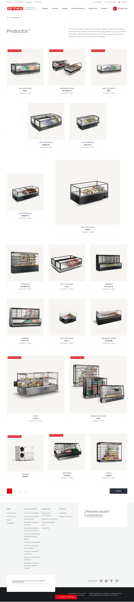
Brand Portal (45, 528)
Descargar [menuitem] (29, 2)
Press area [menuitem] (38, 2)
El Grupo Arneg (11, 516)
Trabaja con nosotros (65, 516)
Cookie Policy (106, 593)
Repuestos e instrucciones (49, 519)
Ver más (118, 491)
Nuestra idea (10, 523)
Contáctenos (63, 513)
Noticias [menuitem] (9, 2)
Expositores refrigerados (31, 513)
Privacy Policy (98, 593)
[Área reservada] (110, 2)
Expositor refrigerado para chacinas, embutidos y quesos (32, 536)
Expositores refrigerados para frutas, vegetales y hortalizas (31, 565)
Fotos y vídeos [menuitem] (18, 2)
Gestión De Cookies (116, 593)
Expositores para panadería (32, 542)
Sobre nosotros (11, 513)
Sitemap (91, 593)
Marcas (9, 520)
